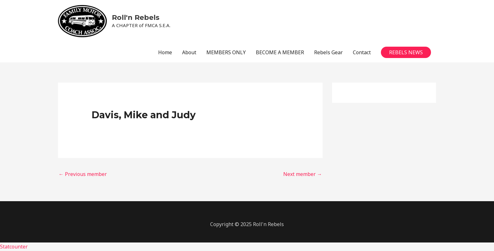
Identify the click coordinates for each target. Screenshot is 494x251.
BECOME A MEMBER (280, 52)
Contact (362, 52)
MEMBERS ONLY (226, 52)
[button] (406, 52)
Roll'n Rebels (135, 17)
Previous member (83, 174)
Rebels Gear (328, 52)
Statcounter (14, 246)
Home (165, 52)
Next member (302, 174)
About (189, 52)
